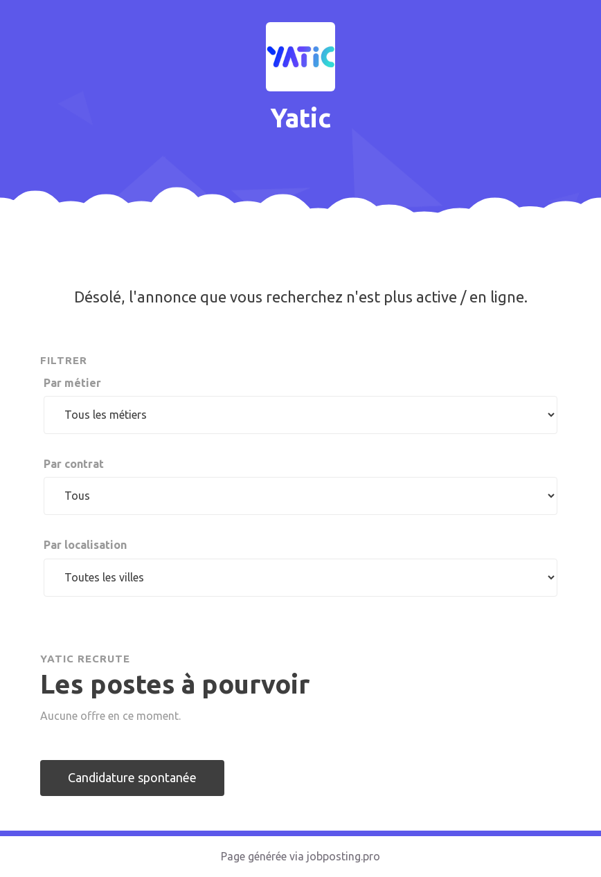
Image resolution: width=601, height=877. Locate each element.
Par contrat (74, 464)
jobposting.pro (343, 856)
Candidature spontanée (132, 777)
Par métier (72, 383)
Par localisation (85, 545)
